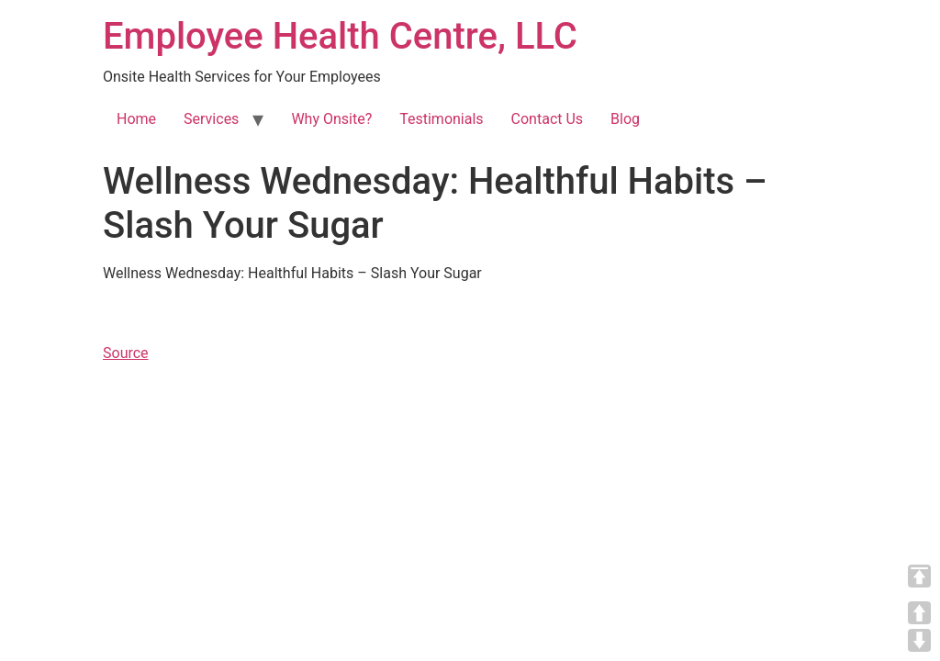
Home (136, 119)
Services (211, 119)
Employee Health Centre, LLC (340, 36)
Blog (625, 119)
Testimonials (441, 119)
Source (126, 353)
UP (919, 612)
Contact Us (547, 119)
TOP (919, 576)
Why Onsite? (331, 119)
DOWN (919, 640)
